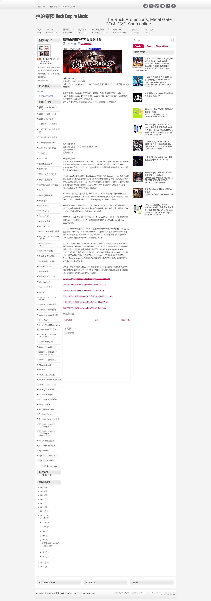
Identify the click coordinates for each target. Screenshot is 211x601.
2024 (42, 491)
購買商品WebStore (84, 30)
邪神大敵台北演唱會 (47, 174)
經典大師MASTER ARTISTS (121, 30)
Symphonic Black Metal (49, 455)
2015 (42, 567)
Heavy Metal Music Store (49, 325)
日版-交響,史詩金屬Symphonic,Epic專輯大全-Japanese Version (87, 296)
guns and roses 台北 (48, 304)
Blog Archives (162, 46)
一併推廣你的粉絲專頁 (45, 96)
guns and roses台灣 (47, 310)
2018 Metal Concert (47, 114)
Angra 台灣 (44, 216)
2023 (42, 495)
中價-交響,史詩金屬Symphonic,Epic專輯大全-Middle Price (85, 302)
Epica (41, 292)
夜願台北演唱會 (45, 179)
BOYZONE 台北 (46, 251)
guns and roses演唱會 (48, 315)
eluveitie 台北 (44, 271)
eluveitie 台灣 (44, 282)
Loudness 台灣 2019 (48, 360)
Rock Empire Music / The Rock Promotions (50, 61)
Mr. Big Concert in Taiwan (50, 380)
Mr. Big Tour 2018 (46, 389)
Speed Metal (44, 451)
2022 (42, 499)
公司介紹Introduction (53, 30)
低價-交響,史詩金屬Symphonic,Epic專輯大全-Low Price (84, 308)
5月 (44, 556)
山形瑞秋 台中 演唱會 (48, 124)
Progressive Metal (46, 409)
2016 (42, 563)
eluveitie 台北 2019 (47, 277)
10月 (45, 527)
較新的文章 (68, 320)
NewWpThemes (127, 593)
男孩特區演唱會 (45, 164)
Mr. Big (42, 370)
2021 (42, 503)
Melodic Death (45, 365)
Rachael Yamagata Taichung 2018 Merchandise (47, 433)
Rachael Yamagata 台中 (49, 419)
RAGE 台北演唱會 (47, 441)
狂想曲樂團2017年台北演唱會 (82, 39)
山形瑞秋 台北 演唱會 (48, 137)
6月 (44, 552)
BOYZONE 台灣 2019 (48, 256)
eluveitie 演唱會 (45, 287)
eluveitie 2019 (45, 266)
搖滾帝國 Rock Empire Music (62, 15)
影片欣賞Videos (149, 31)
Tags (149, 46)
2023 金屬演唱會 (46, 119)
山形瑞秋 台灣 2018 (47, 143)
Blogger (53, 466)
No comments (86, 44)
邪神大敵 (43, 169)
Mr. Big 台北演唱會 (47, 375)
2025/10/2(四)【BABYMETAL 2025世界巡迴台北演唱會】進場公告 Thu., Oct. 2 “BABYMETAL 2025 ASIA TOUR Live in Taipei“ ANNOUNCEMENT (159, 130)
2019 (42, 507)
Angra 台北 (44, 211)
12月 (45, 518)
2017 (42, 515)
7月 (44, 540)
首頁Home (39, 31)
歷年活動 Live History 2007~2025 (63, 6)
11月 (45, 522)
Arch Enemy (44, 226)
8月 (44, 536)
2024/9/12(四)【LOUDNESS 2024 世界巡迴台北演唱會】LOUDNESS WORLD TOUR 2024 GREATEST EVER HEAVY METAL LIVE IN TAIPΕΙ (159, 177)
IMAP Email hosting (168, 594)
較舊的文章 (125, 320)
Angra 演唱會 (44, 221)
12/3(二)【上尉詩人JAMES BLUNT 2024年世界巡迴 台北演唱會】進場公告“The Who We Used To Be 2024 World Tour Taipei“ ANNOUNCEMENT (159, 210)
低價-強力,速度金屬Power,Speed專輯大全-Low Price (83, 290)
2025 (42, 487)
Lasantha (151, 593)
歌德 (41, 190)
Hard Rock (43, 320)
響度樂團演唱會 (45, 195)
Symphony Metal (46, 460)
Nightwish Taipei (46, 394)
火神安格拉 (44, 153)
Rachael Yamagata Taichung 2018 (47, 425)
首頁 (96, 320)
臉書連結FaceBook (137, 30)
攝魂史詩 (43, 201)
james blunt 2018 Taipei (49, 330)
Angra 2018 (44, 206)
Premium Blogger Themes (165, 593)
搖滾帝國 (41, 6)
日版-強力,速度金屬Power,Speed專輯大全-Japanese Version (86, 279)
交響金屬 (43, 158)
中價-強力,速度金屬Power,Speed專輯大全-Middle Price (84, 285)
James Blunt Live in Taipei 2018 (47, 335)
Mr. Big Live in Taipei (48, 385)
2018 (42, 511)
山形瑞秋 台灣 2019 (47, 148)
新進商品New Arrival (69, 30)
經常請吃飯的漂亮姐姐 (48, 185)
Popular (138, 46)
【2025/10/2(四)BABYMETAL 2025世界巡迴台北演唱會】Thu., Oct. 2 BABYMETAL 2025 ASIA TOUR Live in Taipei (158, 145)
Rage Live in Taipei (47, 446)
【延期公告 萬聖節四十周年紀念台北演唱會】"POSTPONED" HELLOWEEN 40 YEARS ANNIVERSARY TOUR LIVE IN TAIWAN (158, 82)
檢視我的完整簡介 (43, 80)
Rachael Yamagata (47, 414)
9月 (44, 531)
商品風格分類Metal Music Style (101, 30)
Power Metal (44, 404)
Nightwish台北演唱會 (48, 399)
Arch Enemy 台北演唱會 (49, 231)
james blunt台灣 (46, 342)
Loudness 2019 (45, 347)
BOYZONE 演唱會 (47, 261)
